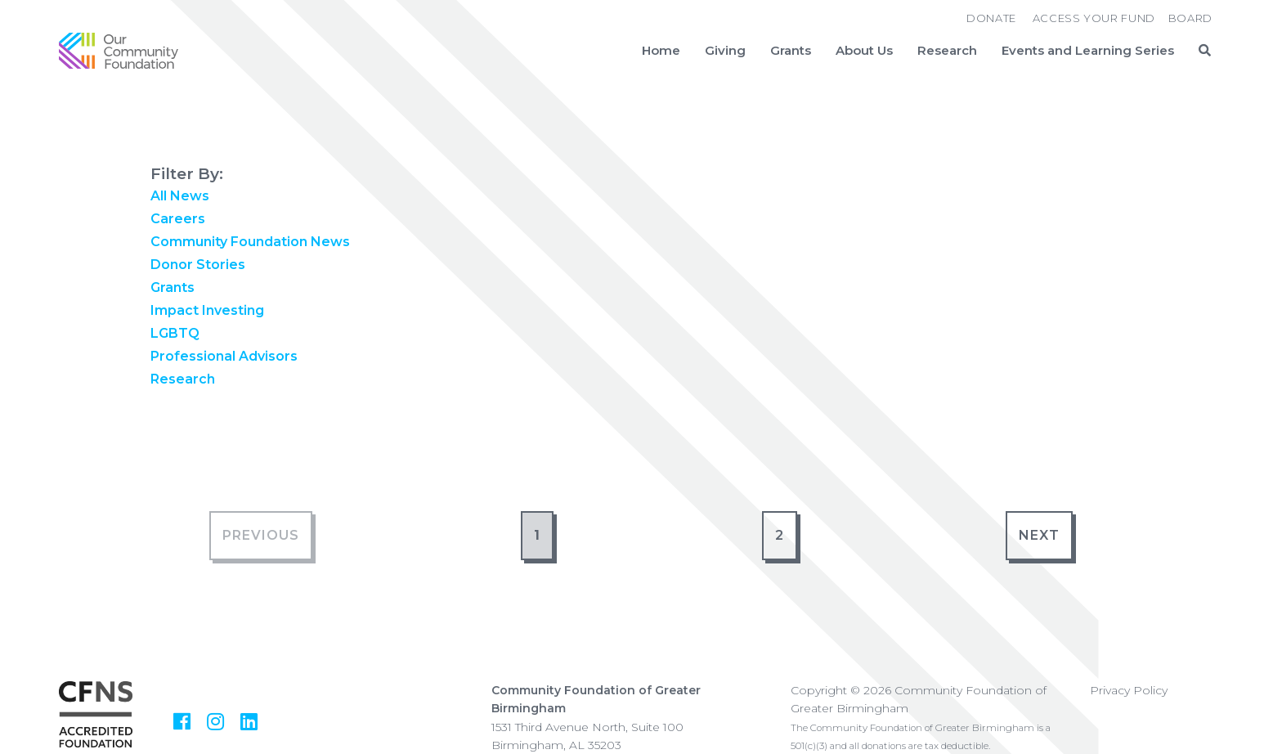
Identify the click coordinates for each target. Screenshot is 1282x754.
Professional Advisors (224, 356)
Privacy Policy (1129, 690)
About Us (864, 50)
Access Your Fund (1094, 18)
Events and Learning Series (1088, 50)
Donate (991, 18)
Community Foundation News (250, 241)
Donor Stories (197, 264)
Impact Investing (207, 310)
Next (1039, 535)
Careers (177, 219)
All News (179, 196)
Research (947, 50)
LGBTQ (174, 333)
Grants (790, 50)
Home (661, 50)
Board (1190, 18)
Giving (725, 50)
